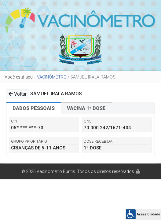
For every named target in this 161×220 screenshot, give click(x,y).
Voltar (18, 94)
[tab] (33, 108)
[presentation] (33, 108)
